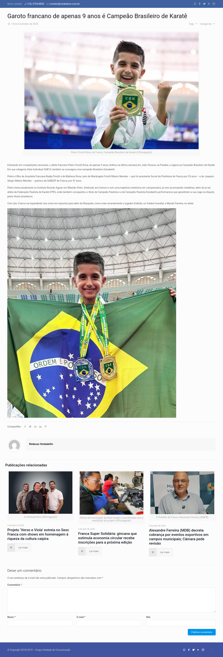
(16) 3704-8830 (35, 3)
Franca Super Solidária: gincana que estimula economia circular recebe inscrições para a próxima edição (107, 538)
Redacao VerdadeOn (41, 444)
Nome (11, 617)
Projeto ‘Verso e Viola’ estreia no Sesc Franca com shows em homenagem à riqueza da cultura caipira (38, 534)
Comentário (14, 584)
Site (148, 617)
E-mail (81, 617)
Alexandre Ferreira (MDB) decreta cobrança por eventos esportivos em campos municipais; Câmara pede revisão (178, 536)
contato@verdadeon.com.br (65, 3)
